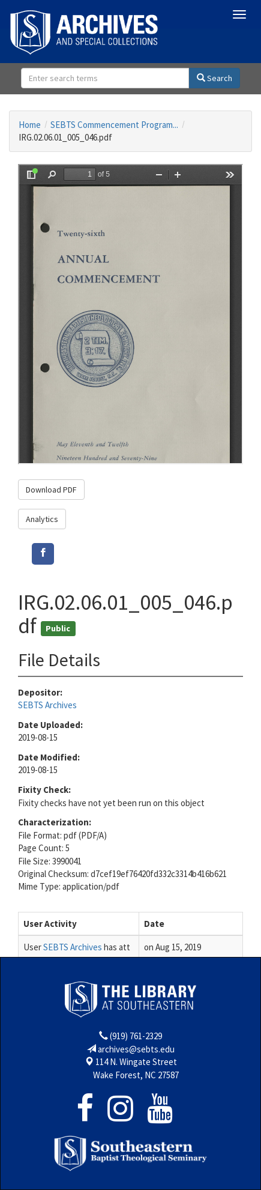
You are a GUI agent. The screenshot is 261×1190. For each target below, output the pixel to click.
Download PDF (51, 489)
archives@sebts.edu (136, 1049)
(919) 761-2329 (136, 1036)
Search (214, 78)
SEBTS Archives (47, 705)
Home (30, 124)
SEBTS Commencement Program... (114, 124)
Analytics (42, 519)
